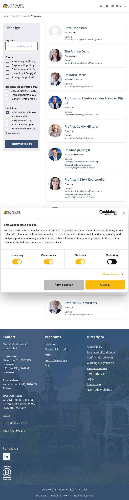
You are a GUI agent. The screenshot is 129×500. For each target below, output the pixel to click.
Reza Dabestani (76, 28)
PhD (47, 365)
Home (5, 16)
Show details (111, 274)
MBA (48, 355)
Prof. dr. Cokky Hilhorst (81, 126)
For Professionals (56, 360)
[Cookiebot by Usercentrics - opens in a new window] (102, 212)
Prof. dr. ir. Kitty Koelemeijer (85, 179)
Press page (94, 384)
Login (90, 379)
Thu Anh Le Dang (76, 51)
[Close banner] (124, 212)
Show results (21, 144)
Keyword (10, 40)
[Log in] (107, 6)
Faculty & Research (21, 16)
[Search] (101, 6)
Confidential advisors (100, 357)
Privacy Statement (83, 495)
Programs (41, 495)
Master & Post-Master (59, 349)
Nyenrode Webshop (99, 390)
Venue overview (97, 368)
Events (54, 495)
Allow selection (64, 284)
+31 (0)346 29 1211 (15, 423)
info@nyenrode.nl (14, 430)
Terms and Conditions (101, 352)
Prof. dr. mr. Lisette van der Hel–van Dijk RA (94, 100)
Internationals (96, 373)
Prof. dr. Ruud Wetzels (80, 303)
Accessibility (94, 347)
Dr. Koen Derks (75, 75)
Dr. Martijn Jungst (77, 150)
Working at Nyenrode (100, 363)
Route (6, 415)
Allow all (105, 284)
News (65, 495)
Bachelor (50, 344)
